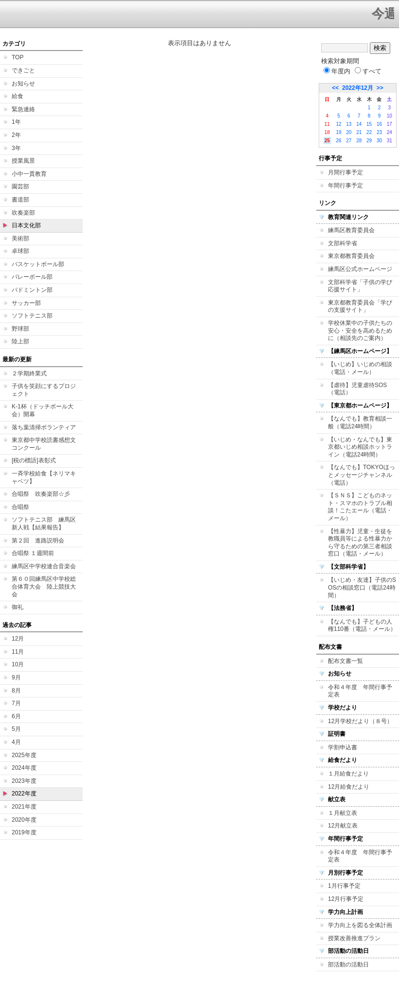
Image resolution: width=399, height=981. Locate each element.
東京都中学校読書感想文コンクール (44, 444)
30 (379, 140)
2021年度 (24, 806)
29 (369, 140)
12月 (18, 638)
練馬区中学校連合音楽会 (44, 566)
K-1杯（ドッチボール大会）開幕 (42, 410)
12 (338, 124)
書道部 (20, 199)
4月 (16, 742)
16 (379, 124)
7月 (16, 703)
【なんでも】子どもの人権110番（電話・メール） (362, 625)
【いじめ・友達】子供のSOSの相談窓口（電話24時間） (362, 587)
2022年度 (24, 793)
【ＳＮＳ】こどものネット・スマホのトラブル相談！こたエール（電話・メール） (360, 507)
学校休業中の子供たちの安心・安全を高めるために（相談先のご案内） (360, 330)
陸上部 (20, 341)
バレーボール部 (32, 276)
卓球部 (20, 251)
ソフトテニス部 (32, 315)
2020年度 (24, 819)
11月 (18, 651)
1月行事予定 (344, 885)
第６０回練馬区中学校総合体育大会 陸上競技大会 (44, 586)
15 (369, 124)
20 (348, 132)
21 (359, 132)
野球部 (20, 328)
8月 (16, 690)
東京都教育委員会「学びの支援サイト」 (360, 306)
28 (359, 140)
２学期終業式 (29, 373)
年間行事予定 (345, 185)
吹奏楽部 (23, 212)
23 (379, 132)
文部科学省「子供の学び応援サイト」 (360, 286)
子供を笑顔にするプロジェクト (44, 390)
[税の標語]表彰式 (34, 460)
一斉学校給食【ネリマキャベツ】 (44, 477)
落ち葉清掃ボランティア (44, 427)
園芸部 (20, 186)
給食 (17, 96)
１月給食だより (348, 773)
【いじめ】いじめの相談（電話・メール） (360, 368)
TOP (17, 57)
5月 (16, 729)
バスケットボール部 (38, 264)
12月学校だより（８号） (360, 721)
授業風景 (23, 160)
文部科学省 (342, 243)
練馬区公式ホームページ (360, 269)
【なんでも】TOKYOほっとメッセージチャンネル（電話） (361, 475)
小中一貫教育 (29, 173)
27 (348, 140)
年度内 (337, 71)
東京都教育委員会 (351, 256)
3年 (16, 148)
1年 (16, 121)
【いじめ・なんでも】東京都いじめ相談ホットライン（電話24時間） (360, 447)
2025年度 (24, 755)
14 (359, 124)
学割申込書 (342, 747)
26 (338, 140)
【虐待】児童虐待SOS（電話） (357, 389)
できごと (23, 70)
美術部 (20, 238)
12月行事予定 (345, 899)
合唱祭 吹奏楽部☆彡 (41, 493)
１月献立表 (342, 813)
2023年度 (24, 781)
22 (369, 132)
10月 (18, 664)
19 (338, 132)
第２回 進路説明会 (38, 540)
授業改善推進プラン (354, 938)
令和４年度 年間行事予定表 (360, 691)
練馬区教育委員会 (351, 230)
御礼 (17, 607)
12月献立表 (343, 825)
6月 (16, 716)
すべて (368, 71)
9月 (16, 677)
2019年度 (24, 832)
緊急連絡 (23, 109)
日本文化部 (26, 225)
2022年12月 (357, 88)
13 (348, 124)
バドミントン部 (32, 290)
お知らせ (23, 83)
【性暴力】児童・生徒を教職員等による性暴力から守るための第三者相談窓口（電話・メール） (360, 543)
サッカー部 (26, 303)
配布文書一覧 (345, 661)
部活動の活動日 (348, 964)
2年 (16, 135)
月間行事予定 (345, 172)
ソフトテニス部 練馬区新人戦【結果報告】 (44, 523)
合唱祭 (20, 507)
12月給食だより (348, 786)
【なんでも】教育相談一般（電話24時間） (360, 422)
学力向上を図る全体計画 (360, 925)
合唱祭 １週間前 (33, 553)
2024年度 (24, 767)
